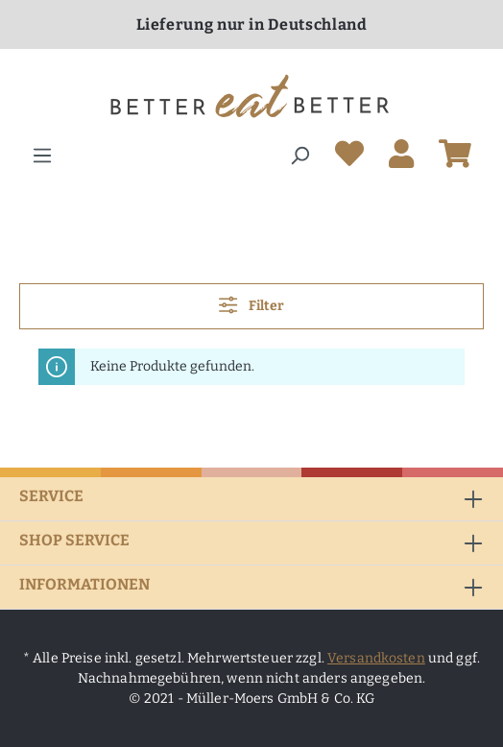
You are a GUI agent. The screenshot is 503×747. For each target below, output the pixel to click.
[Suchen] (299, 156)
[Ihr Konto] (401, 158)
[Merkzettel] (349, 158)
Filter (251, 305)
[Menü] (42, 156)
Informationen (84, 584)
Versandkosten (376, 658)
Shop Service (74, 540)
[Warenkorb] (455, 158)
